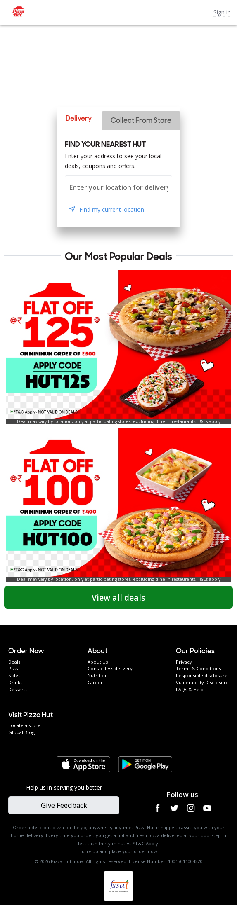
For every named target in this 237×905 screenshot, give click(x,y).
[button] (79, 118)
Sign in (222, 12)
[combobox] (118, 187)
